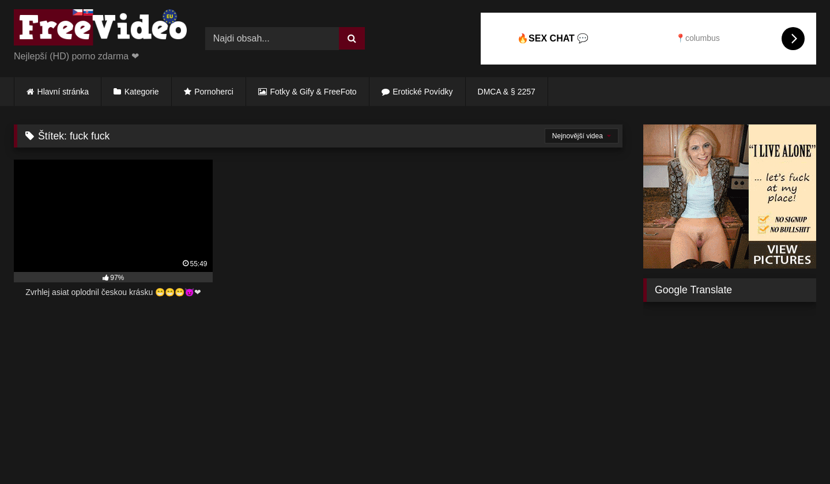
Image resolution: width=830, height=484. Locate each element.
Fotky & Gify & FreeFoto (313, 91)
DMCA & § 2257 (506, 91)
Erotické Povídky (422, 91)
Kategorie (141, 91)
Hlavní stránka (63, 91)
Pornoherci (213, 91)
